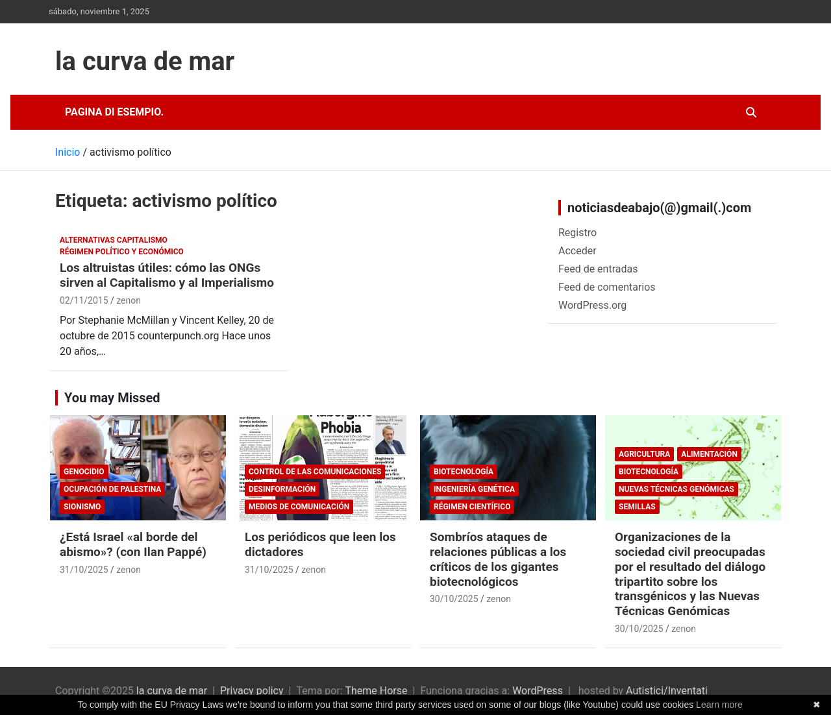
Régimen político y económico (122, 251)
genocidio (84, 471)
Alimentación (709, 454)
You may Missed (112, 398)
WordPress (537, 691)
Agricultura (644, 454)
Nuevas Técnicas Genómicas (676, 489)
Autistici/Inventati (667, 691)
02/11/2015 (84, 300)
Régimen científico (472, 506)
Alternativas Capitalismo (113, 240)
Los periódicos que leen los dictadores (320, 544)
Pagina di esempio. (114, 112)
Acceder (577, 251)
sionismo (82, 506)
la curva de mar (144, 61)
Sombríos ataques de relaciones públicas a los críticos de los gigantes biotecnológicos (498, 558)
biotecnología (463, 471)
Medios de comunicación (299, 506)
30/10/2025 (454, 599)
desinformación (282, 489)
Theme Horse (376, 691)
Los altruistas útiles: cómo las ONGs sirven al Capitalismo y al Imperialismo (167, 275)
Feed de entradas (598, 269)
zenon (128, 300)
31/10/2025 (84, 569)
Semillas (637, 506)
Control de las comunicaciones (315, 471)
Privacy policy (252, 691)
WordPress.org (592, 305)
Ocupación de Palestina (112, 489)
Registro (577, 232)
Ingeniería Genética (474, 489)
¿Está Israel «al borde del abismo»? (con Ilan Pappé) (133, 544)
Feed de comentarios (607, 287)
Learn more (719, 704)
